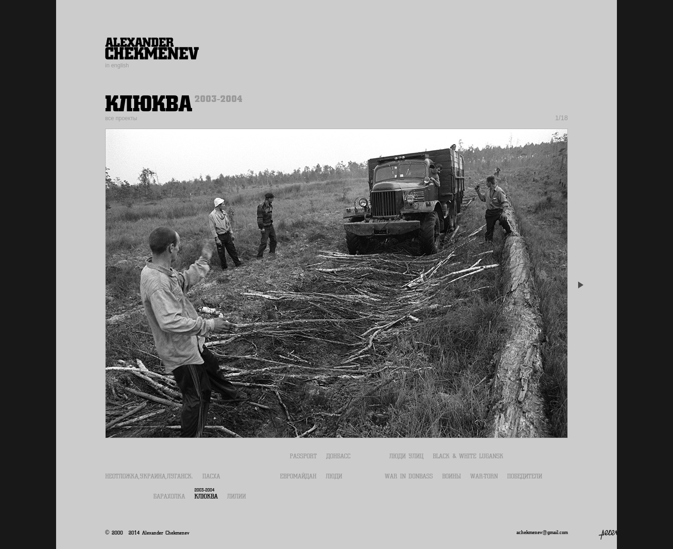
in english (117, 65)
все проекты (121, 118)
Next (579, 285)
